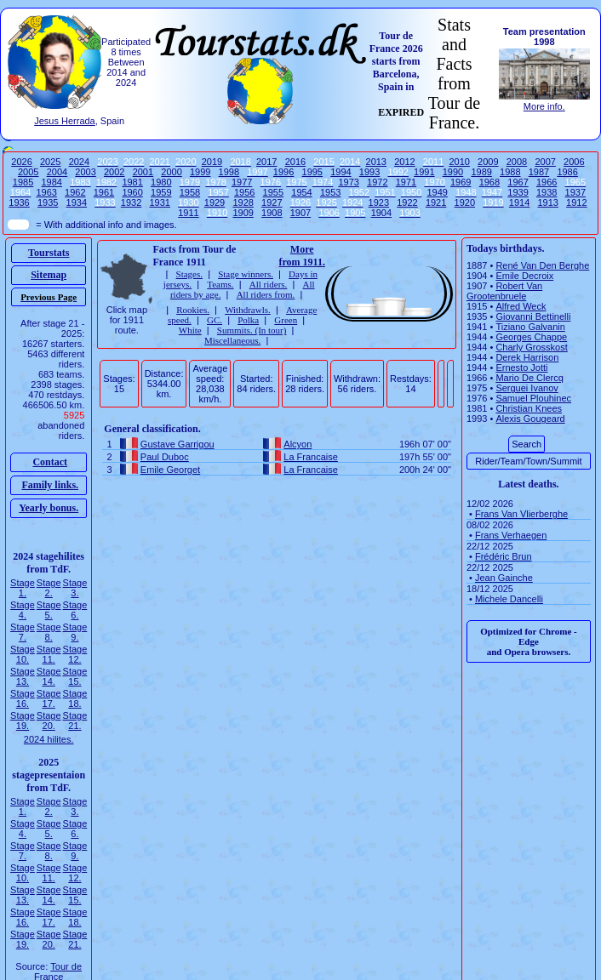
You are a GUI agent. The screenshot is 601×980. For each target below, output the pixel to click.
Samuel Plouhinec (533, 398)
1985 (23, 182)
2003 (85, 172)
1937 (575, 192)
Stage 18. (75, 698)
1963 (46, 192)
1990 (453, 172)
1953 (330, 192)
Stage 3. (75, 588)
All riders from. (266, 294)
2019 (212, 162)
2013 (376, 162)
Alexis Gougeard (529, 418)
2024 (79, 162)
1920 (465, 202)
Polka (248, 320)
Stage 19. (22, 720)
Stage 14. (49, 676)
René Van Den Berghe (542, 265)
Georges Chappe (531, 337)
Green (285, 320)
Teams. (220, 284)
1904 (381, 213)
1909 (242, 213)
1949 (436, 192)
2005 (28, 172)
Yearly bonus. (48, 508)
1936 (19, 202)
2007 (545, 162)
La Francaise (310, 457)
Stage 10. (22, 654)
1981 (132, 182)
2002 (114, 172)
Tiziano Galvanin (530, 327)
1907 (300, 213)
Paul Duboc (164, 457)
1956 (244, 192)
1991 (424, 172)
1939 (517, 192)
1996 (283, 172)
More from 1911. (301, 255)
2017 (266, 162)
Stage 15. (75, 676)
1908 (271, 213)
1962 (75, 192)
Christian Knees (528, 408)
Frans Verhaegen (511, 535)
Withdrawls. (248, 310)
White (190, 330)
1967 (517, 182)
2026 (21, 162)
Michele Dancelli (509, 599)
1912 (576, 202)
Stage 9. (75, 632)
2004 (57, 172)
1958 (190, 192)
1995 (312, 172)
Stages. (189, 274)
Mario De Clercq (529, 378)
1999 (200, 172)
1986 (567, 172)
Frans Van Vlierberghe (521, 514)
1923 (379, 202)
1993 (369, 172)
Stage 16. (22, 698)
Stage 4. (22, 610)
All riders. (268, 284)
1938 (546, 192)
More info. (544, 106)
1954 (301, 192)
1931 (160, 202)
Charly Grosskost (531, 347)
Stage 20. (49, 720)
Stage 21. (75, 720)
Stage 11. (49, 654)
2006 (574, 162)
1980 (161, 182)
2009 (488, 162)
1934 (76, 202)
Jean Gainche (504, 578)
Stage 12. (75, 654)
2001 (143, 172)
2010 (459, 162)
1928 (242, 202)
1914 (519, 202)
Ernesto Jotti (521, 367)
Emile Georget (170, 469)
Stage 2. (49, 588)
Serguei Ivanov (526, 388)
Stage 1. (22, 588)
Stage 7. (22, 632)
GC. (214, 320)
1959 (161, 192)
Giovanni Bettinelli (532, 316)
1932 (131, 202)
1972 (377, 182)
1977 (242, 182)
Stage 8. (49, 632)
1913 (547, 202)
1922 (407, 202)
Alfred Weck (520, 306)
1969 (460, 182)
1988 (510, 172)
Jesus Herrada (64, 121)
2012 (404, 162)
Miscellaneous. (232, 340)
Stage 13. (22, 676)
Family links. (49, 485)
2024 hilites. (49, 739)
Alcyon (297, 444)
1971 (406, 182)
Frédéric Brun (503, 556)
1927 (271, 202)
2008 (517, 162)
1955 (273, 192)
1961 (104, 192)
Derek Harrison (526, 357)
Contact (49, 462)
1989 (481, 172)
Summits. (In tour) (252, 330)
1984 (52, 182)
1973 (348, 182)
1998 (229, 172)
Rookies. (192, 310)
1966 (546, 182)
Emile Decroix (524, 276)
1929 (214, 202)
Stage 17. (49, 698)
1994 (340, 172)
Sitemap (48, 275)
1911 (188, 213)
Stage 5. (49, 610)
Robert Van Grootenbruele (504, 291)
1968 (489, 182)
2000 (171, 172)
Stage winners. (245, 274)
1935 (47, 202)
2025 (50, 162)
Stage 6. (75, 610)
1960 (132, 192)
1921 (436, 202)
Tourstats (48, 253)
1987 (539, 172)
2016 (295, 162)
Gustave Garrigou (177, 444)
